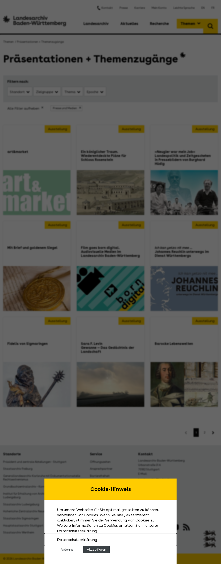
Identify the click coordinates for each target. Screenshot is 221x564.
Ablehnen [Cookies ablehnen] (68, 549)
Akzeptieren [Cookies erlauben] (96, 549)
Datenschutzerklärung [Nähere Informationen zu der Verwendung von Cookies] (77, 539)
